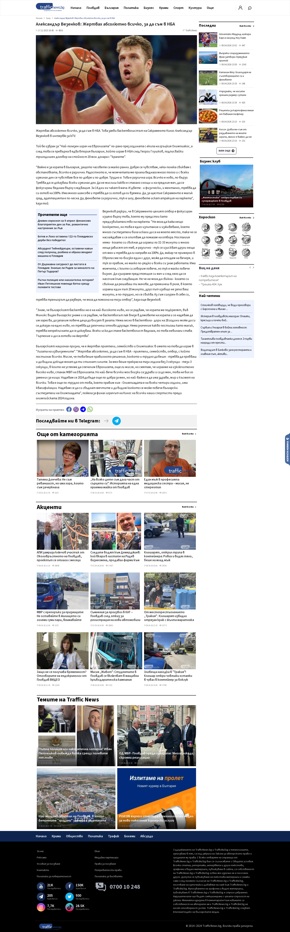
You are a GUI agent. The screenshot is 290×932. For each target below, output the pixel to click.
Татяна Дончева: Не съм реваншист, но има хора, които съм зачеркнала (60, 484)
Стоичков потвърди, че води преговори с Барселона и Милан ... (226, 307)
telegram (83, 409)
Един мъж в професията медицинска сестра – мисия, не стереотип (166, 484)
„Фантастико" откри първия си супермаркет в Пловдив (222, 199)
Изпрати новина (287, 449)
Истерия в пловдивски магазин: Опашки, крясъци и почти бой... (225, 318)
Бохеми (129, 836)
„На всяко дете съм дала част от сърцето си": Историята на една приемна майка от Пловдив (114, 484)
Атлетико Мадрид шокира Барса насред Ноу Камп (235, 36)
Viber (76, 409)
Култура (195, 8)
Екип (97, 851)
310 (242, 121)
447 (242, 45)
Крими (163, 8)
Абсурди (146, 836)
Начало (76, 8)
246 (242, 83)
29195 (163, 565)
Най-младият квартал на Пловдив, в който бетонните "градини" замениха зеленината (72, 818)
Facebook (69, 409)
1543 (242, 64)
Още (210, 8)
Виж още (226, 151)
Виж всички (188, 433)
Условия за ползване (48, 864)
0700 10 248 (125, 887)
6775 (109, 492)
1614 (55, 492)
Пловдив (93, 8)
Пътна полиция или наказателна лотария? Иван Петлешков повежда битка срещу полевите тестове (75, 753)
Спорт (178, 8)
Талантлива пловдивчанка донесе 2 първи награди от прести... (226, 341)
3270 (55, 625)
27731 (57, 763)
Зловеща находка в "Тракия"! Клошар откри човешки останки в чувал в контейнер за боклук (168, 676)
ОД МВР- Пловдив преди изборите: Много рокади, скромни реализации (156, 755)
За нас (40, 851)
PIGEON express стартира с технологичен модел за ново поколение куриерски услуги (156, 818)
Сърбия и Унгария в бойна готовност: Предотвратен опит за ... (224, 330)
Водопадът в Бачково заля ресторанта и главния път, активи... (226, 352)
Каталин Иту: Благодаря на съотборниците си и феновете (235, 76)
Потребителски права (108, 870)
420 (242, 102)
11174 (138, 763)
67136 (57, 826)
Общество (74, 836)
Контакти (43, 870)
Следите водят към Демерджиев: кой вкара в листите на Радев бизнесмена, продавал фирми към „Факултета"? (115, 557)
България (112, 8)
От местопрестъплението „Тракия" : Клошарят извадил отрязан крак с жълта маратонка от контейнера (169, 616)
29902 (109, 625)
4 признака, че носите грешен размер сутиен (232, 93)
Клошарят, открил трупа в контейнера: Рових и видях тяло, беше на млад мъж (168, 557)
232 (242, 140)
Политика (131, 8)
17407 (109, 565)
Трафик (113, 836)
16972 (163, 492)
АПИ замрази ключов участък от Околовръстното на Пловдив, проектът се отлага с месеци (60, 557)
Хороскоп (207, 217)
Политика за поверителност (54, 876)
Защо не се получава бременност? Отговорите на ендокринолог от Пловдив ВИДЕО (62, 676)
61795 (220, 204)
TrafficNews (191, 30)
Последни (207, 25)
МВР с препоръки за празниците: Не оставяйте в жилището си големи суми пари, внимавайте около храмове (60, 616)
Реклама (41, 857)
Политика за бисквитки (108, 876)
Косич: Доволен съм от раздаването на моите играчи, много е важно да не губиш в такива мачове (235, 135)
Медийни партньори (106, 857)
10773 (163, 625)
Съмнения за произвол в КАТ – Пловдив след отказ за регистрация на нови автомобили (115, 616)
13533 (138, 826)
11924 (55, 685)
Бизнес (149, 8)
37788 (163, 685)
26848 (55, 565)
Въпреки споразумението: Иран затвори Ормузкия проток (234, 57)
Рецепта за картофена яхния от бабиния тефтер (236, 112)
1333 (109, 685)
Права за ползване (105, 864)
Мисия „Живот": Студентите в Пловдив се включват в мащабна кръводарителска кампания (114, 676)
